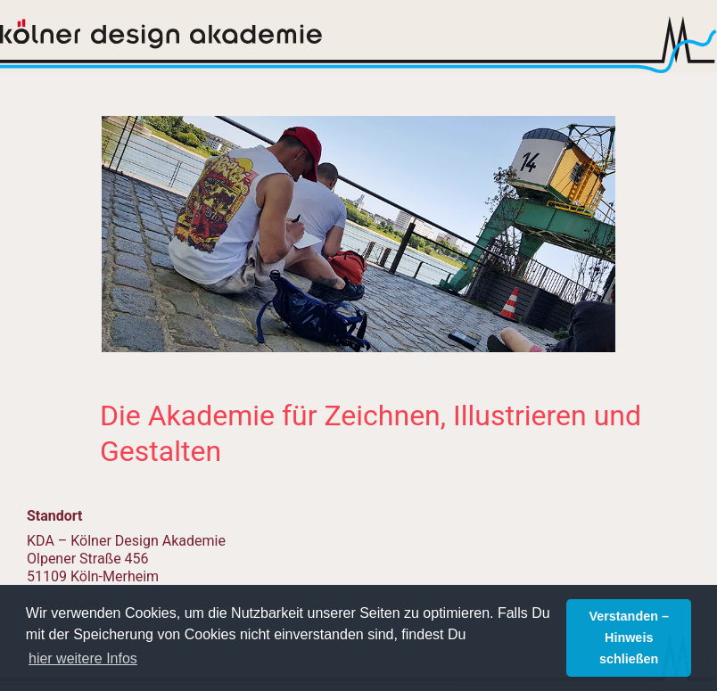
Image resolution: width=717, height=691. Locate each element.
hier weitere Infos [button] (83, 658)
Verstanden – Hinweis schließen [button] (629, 637)
